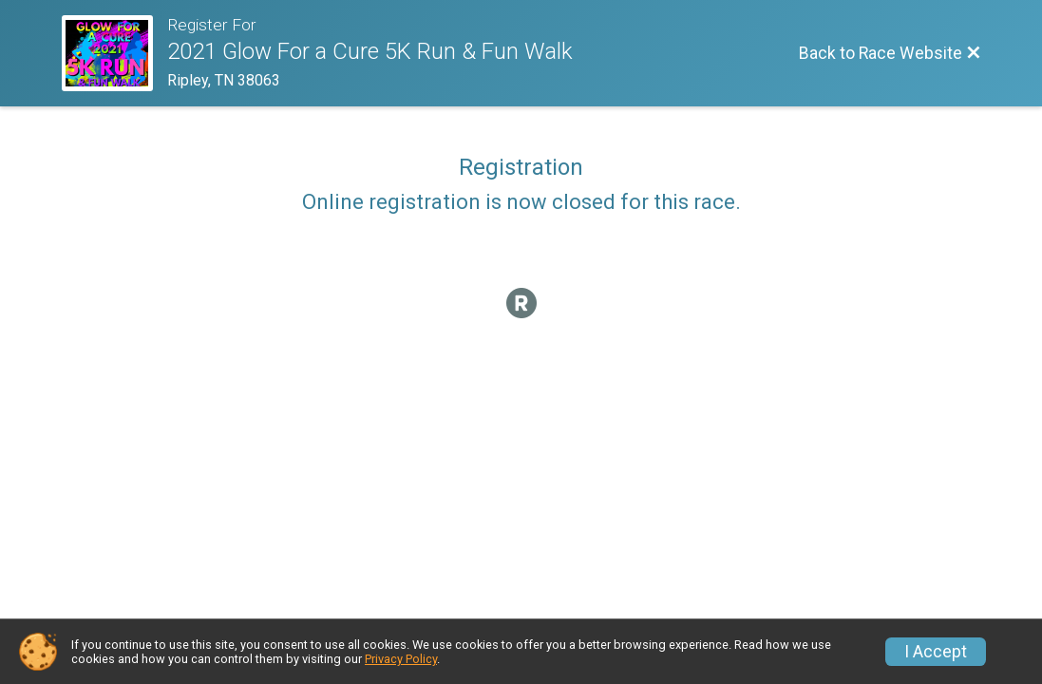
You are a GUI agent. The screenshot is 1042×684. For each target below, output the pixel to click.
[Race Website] (114, 53)
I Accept (935, 651)
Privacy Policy (401, 659)
